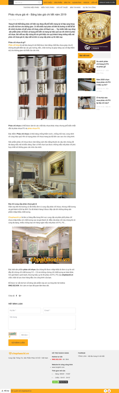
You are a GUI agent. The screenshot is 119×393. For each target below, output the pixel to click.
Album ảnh (76, 2)
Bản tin (67, 2)
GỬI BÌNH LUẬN (18, 343)
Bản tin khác (75, 7)
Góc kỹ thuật (62, 7)
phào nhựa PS (34, 128)
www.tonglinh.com (58, 367)
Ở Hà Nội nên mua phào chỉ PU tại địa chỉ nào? (103, 100)
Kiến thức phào (47, 7)
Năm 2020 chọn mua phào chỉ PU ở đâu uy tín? (103, 82)
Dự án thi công (89, 7)
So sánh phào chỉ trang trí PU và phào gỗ (102, 64)
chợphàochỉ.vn (26, 391)
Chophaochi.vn (14, 217)
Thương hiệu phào (31, 7)
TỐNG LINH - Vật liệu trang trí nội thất (91, 356)
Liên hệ (94, 2)
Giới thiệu (48, 2)
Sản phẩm (58, 2)
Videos (86, 2)
